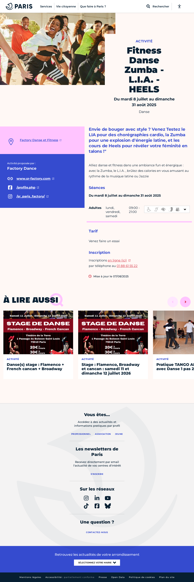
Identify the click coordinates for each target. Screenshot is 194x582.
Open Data (118, 577)
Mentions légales (30, 577)
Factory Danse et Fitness (39, 140)
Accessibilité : (69, 577)
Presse (103, 577)
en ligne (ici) (117, 260)
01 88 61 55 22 (127, 266)
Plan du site (167, 577)
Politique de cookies (142, 577)
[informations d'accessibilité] (167, 209)
